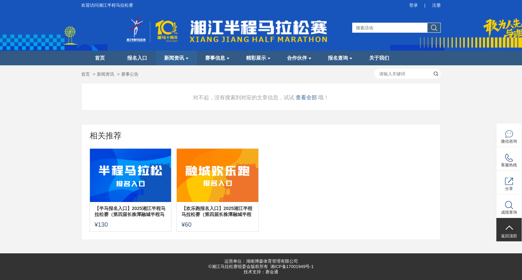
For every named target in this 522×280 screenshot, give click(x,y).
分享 (509, 188)
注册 (436, 5)
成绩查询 (509, 212)
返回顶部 (509, 236)
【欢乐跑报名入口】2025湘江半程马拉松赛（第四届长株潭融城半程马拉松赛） (216, 211)
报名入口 (137, 58)
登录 (413, 5)
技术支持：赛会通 (261, 271)
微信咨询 (509, 141)
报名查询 (340, 58)
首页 (100, 58)
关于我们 (379, 58)
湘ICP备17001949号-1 (292, 266)
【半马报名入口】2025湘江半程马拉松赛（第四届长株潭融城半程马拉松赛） (130, 211)
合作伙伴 (299, 58)
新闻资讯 (176, 58)
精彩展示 (258, 58)
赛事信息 (217, 58)
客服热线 (509, 165)
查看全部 (306, 97)
